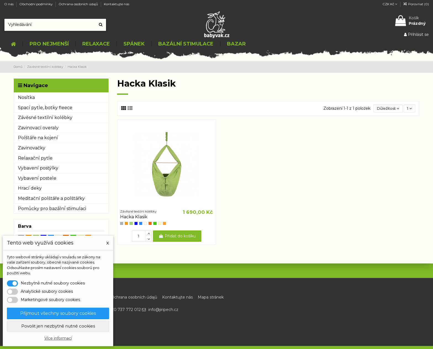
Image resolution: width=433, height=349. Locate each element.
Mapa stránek (211, 297)
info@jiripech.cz (163, 309)
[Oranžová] (126, 223)
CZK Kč (389, 4)
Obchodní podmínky (36, 4)
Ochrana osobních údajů (79, 4)
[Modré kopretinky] (136, 223)
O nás (9, 4)
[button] (49, 44)
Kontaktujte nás (116, 4)
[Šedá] (121, 223)
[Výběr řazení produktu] (387, 108)
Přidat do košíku (177, 235)
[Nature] (145, 223)
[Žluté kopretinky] (159, 223)
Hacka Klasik (133, 217)
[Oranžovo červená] (150, 223)
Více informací (58, 338)
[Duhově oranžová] (164, 223)
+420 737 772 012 (124, 309)
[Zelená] (131, 223)
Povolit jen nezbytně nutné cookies (58, 326)
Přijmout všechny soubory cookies (58, 313)
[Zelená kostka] (154, 223)
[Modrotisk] (140, 223)
